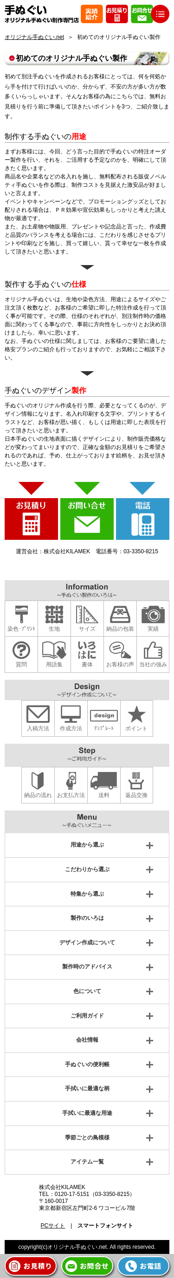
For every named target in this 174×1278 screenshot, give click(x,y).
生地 (54, 629)
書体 (87, 664)
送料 (104, 795)
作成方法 (71, 728)
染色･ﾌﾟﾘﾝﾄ (21, 629)
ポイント (136, 728)
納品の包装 (120, 629)
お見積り (37, 1266)
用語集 (54, 664)
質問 (21, 664)
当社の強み (153, 664)
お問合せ (94, 1266)
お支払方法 (71, 795)
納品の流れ (38, 795)
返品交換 (136, 795)
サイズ (87, 629)
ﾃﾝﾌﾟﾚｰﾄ (104, 728)
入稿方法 (38, 728)
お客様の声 (120, 664)
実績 (153, 629)
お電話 (150, 1266)
